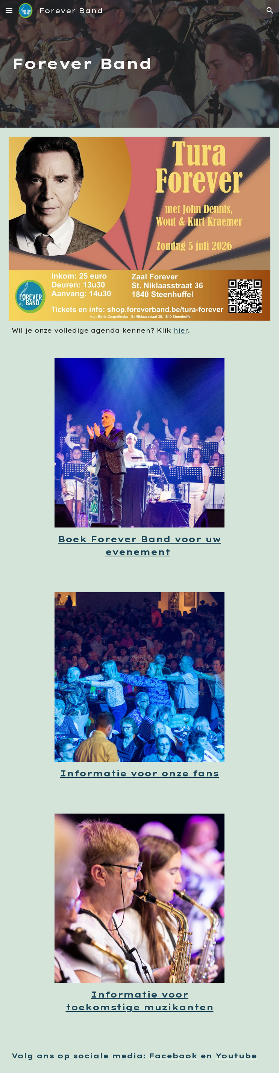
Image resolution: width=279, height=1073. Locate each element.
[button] (9, 10)
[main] (139, 63)
